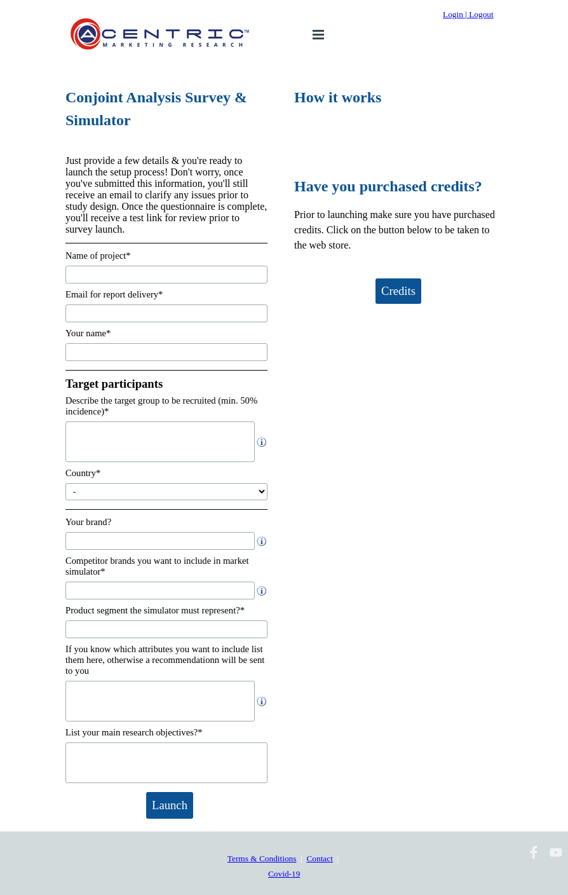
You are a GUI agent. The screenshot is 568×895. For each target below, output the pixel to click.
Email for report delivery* (114, 294)
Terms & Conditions (262, 858)
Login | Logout (468, 14)
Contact (319, 858)
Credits (398, 290)
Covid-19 (284, 873)
